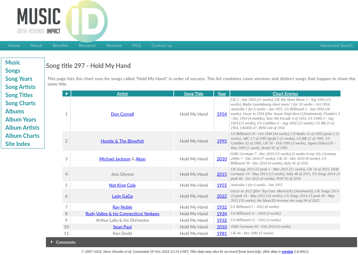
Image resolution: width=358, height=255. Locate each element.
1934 (222, 213)
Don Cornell (122, 114)
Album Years (20, 119)
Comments (65, 242)
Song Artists (20, 86)
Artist (122, 93)
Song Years (18, 78)
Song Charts (20, 103)
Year (222, 93)
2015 (222, 174)
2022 (222, 196)
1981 (222, 233)
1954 (222, 114)
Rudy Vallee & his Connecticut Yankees (122, 213)
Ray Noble (122, 207)
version (287, 251)
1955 (222, 185)
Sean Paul (122, 226)
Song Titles (19, 94)
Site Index (17, 143)
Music (12, 62)
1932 (222, 207)
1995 (222, 140)
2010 (222, 158)
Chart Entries (285, 93)
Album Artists (22, 127)
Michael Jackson (115, 158)
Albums (14, 111)
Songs (12, 70)
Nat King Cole (122, 185)
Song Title (193, 93)
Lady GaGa (122, 196)
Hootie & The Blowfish (122, 140)
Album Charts (22, 135)
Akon (141, 158)
